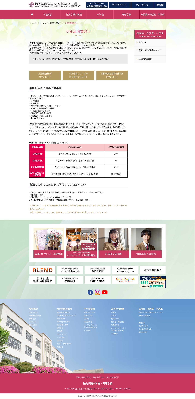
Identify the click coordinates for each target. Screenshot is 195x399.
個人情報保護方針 (145, 329)
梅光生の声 (88, 316)
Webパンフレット (119, 5)
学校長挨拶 (33, 312)
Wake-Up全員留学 (63, 322)
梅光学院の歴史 (35, 316)
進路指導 (60, 341)
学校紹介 (48, 14)
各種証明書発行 (144, 316)
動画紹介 (32, 319)
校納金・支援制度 (117, 322)
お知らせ (32, 334)
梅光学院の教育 (74, 14)
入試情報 (87, 330)
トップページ (34, 23)
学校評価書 (143, 332)
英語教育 (60, 328)
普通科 (113, 312)
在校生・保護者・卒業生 (152, 14)
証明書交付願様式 (39, 53)
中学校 (100, 14)
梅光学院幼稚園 (112, 377)
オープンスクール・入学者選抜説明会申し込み (97, 4)
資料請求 (159, 5)
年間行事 (32, 322)
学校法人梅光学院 (83, 377)
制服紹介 (32, 328)
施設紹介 (32, 331)
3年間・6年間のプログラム (66, 315)
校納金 (86, 319)
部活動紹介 (33, 325)
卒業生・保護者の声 (64, 344)
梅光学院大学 (98, 377)
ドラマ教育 (61, 337)
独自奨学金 (88, 322)
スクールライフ (142, 5)
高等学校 (126, 14)
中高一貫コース (89, 312)
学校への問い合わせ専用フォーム (151, 312)
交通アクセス (143, 326)
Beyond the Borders (63, 312)
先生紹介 (60, 347)
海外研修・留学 (62, 325)
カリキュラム (61, 334)
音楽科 (113, 316)
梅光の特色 (61, 319)
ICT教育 (59, 331)
